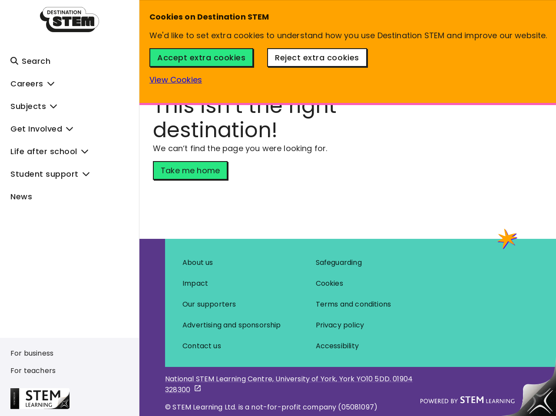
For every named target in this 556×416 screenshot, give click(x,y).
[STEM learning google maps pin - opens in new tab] (291, 384)
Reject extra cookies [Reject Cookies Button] (317, 57)
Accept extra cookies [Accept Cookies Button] (201, 57)
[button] (69, 61)
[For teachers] (35, 371)
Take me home (190, 170)
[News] (69, 196)
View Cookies (175, 79)
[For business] (35, 353)
